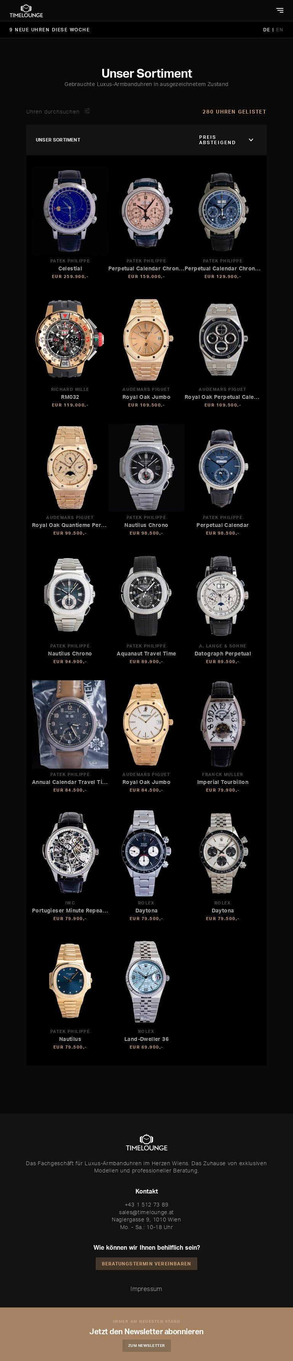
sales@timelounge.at (146, 1212)
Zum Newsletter (146, 1345)
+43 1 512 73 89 (147, 1204)
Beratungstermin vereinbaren (146, 1264)
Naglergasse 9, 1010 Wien (146, 1219)
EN (279, 30)
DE (268, 30)
